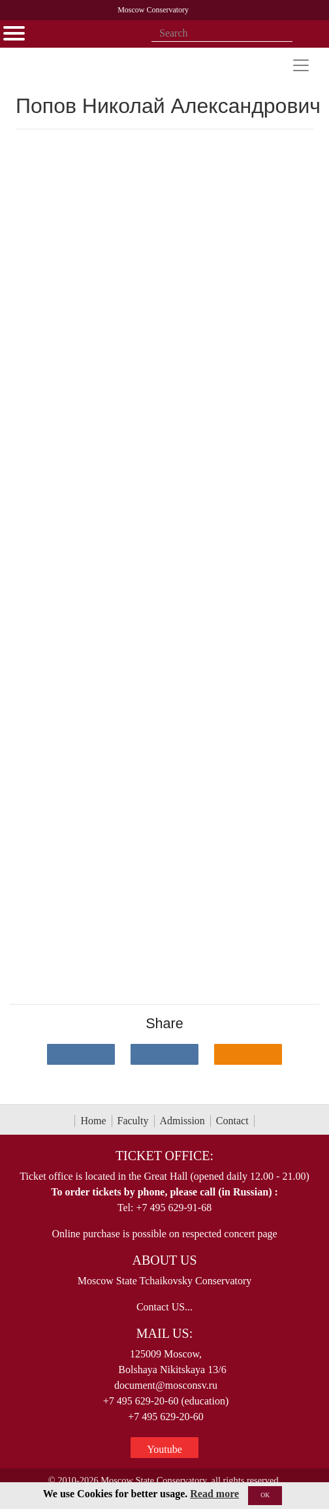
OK (265, 1495)
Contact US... (164, 1306)
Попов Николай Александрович (168, 106)
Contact (232, 1120)
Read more (214, 1493)
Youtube (164, 1449)
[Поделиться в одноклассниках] (248, 1054)
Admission (182, 1120)
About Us (164, 1260)
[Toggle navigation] (301, 65)
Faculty (133, 1120)
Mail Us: (164, 1333)
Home (93, 1120)
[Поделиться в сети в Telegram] (164, 1054)
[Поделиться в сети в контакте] (81, 1054)
